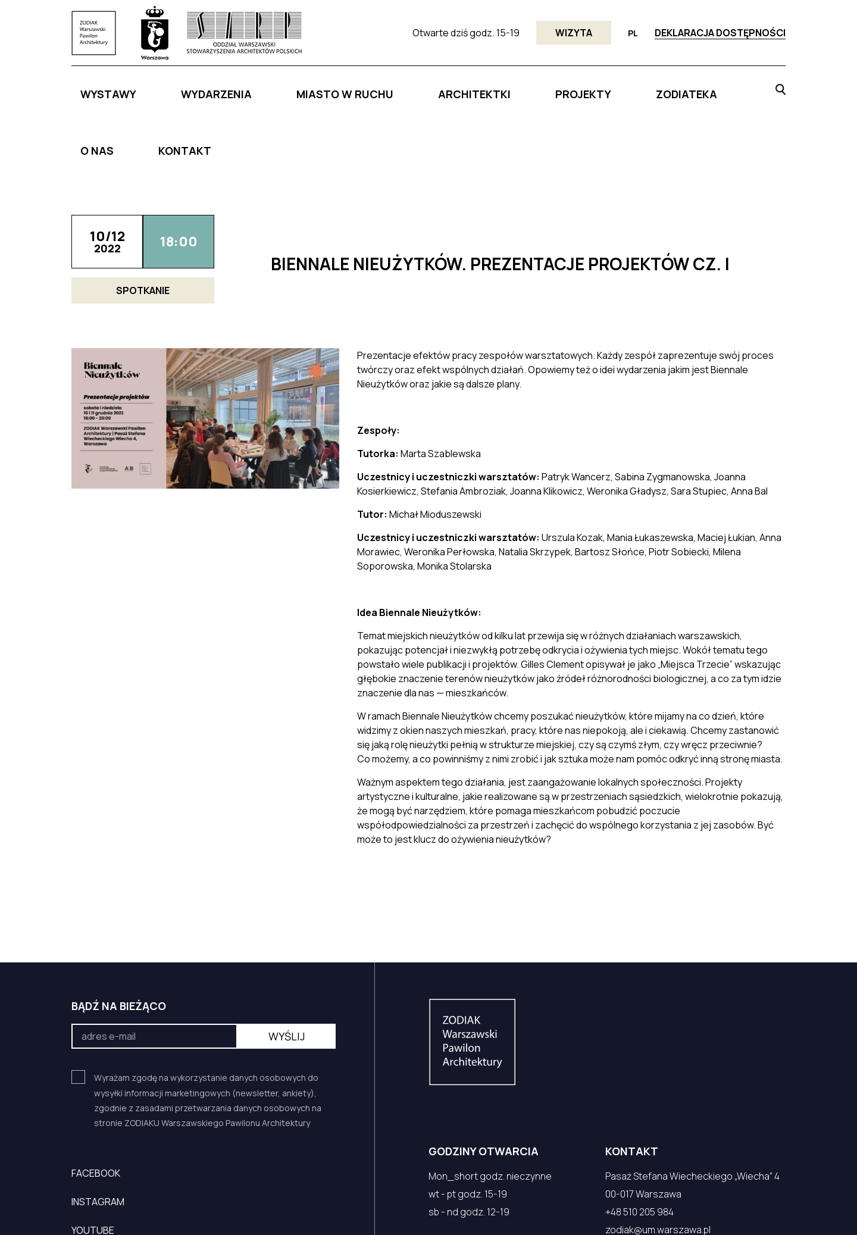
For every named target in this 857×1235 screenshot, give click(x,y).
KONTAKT (715, 87)
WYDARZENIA (226, 87)
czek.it (98, 1210)
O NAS (652, 87)
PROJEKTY (507, 87)
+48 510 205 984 (639, 1141)
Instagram (97, 1131)
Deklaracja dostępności (720, 32)
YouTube (92, 1160)
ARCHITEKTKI (425, 87)
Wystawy (144, 87)
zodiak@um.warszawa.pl (658, 1159)
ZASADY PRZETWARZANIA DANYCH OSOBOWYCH (541, 1210)
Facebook (95, 1102)
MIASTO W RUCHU (326, 87)
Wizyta (573, 32)
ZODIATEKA (585, 87)
